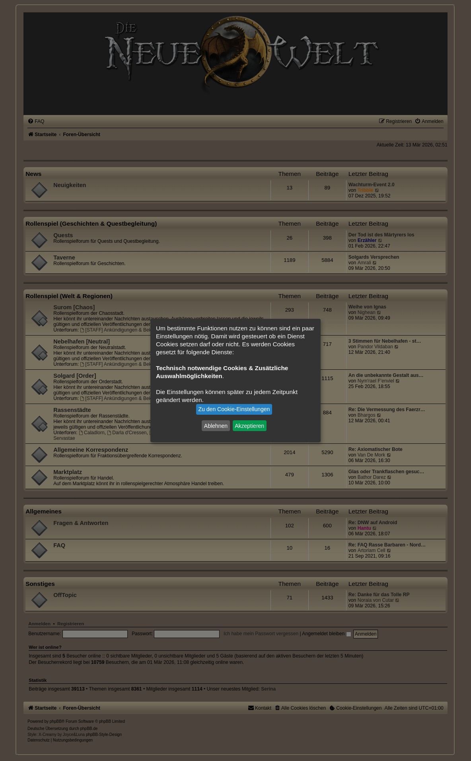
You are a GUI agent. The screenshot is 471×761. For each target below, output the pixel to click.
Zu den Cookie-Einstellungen (234, 409)
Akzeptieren (249, 425)
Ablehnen (216, 425)
